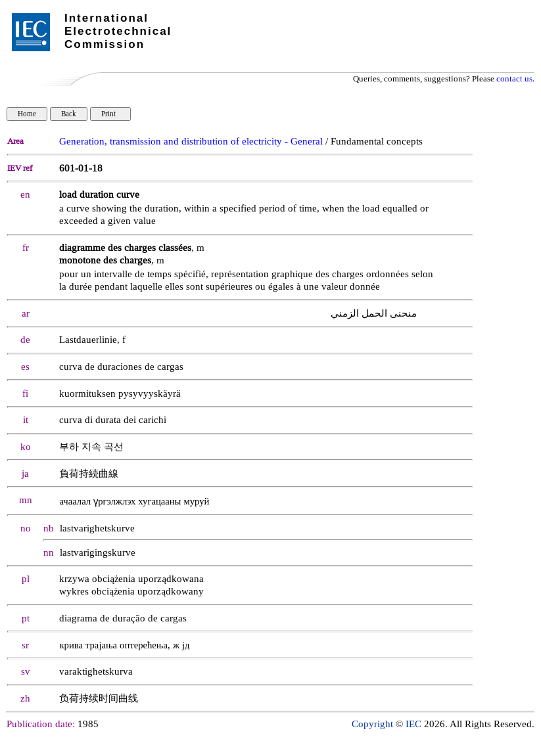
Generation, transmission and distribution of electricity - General (191, 141)
